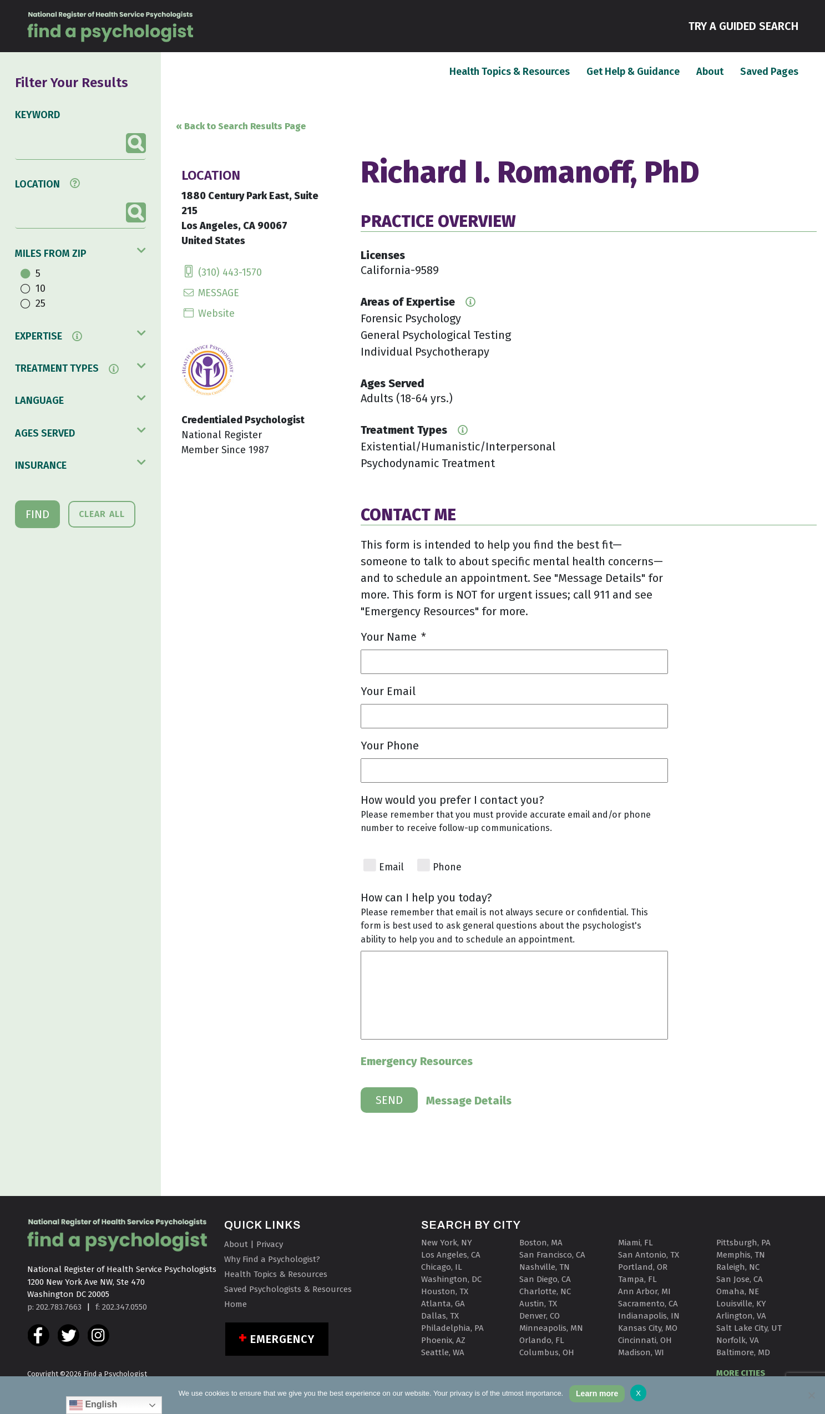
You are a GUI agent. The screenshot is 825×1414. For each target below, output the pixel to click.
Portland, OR (642, 1267)
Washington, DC (451, 1279)
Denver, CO (539, 1316)
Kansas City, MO (647, 1328)
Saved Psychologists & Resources (288, 1289)
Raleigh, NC (738, 1267)
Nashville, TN (544, 1267)
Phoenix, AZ (443, 1340)
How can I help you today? (426, 897)
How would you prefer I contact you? (452, 800)
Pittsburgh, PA (743, 1243)
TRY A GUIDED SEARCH (743, 25)
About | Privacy (253, 1244)
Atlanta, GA (443, 1304)
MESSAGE (210, 293)
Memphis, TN (740, 1255)
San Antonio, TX (648, 1255)
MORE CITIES (740, 1373)
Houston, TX (444, 1291)
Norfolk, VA (737, 1340)
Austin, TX (538, 1304)
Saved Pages (769, 71)
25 (40, 303)
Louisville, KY (741, 1304)
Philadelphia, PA (452, 1328)
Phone (447, 867)
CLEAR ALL (102, 514)
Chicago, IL (441, 1267)
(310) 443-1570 (221, 272)
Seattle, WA (442, 1352)
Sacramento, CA (648, 1304)
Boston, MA (541, 1243)
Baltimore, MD (743, 1352)
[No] (811, 1395)
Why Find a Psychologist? (272, 1259)
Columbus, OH (546, 1352)
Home (235, 1304)
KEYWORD (37, 115)
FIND (37, 514)
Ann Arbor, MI (644, 1291)
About (709, 71)
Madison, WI (641, 1352)
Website (208, 313)
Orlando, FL (541, 1340)
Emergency (282, 1339)
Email (391, 867)
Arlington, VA (741, 1316)
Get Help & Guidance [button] (633, 71)
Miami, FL (635, 1243)
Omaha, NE (737, 1291)
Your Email (388, 691)
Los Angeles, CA (450, 1255)
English (93, 1405)
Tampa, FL (637, 1279)
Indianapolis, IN (649, 1316)
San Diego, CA (545, 1279)
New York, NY (446, 1243)
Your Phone (390, 745)
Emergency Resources (417, 1061)
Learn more (597, 1393)
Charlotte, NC (545, 1291)
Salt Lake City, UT (749, 1328)
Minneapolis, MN (551, 1328)
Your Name (393, 636)
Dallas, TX (440, 1316)
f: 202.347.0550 (121, 1307)
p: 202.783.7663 (54, 1307)
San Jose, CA (739, 1279)
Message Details (469, 1100)
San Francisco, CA (552, 1255)
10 (40, 288)
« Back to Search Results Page (241, 126)
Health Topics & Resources (509, 71)
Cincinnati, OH (645, 1340)
